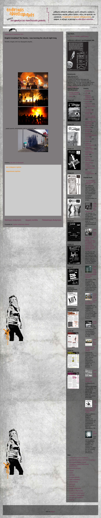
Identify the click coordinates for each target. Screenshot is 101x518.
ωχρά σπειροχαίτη (74, 479)
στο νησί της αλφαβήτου (76, 497)
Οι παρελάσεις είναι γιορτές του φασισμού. (90, 182)
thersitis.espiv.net (72, 87)
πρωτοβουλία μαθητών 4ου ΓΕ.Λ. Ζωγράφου (82, 460)
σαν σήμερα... (95, 433)
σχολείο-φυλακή (89, 168)
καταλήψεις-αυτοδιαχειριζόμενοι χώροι (91, 135)
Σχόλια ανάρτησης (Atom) (21, 224)
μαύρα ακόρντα (73, 482)
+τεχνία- (71, 470)
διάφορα (87, 127)
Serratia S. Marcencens (76, 491)
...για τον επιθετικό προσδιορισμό (79, 36)
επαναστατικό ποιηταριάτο (76, 493)
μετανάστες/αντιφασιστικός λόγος (89, 152)
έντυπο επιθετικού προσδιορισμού (74, 93)
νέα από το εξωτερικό (17, 162)
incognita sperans (74, 477)
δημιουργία (88, 125)
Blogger (52, 511)
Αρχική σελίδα (31, 220)
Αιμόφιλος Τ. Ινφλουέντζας (76, 495)
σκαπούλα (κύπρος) (75, 468)
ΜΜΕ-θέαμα (88, 99)
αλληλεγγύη (88, 104)
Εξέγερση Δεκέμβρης (88, 96)
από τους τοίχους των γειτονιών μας (90, 116)
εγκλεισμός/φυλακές (88, 130)
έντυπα (87, 101)
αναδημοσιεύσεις (90, 106)
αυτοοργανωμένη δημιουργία (90, 122)
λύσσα (71, 473)
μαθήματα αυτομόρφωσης (89, 144)
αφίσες (71, 96)
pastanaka (72, 484)
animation (88, 91)
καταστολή (88, 139)
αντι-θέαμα (88, 110)
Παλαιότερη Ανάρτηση (51, 220)
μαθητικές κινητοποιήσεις (89, 148)
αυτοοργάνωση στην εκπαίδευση (78, 457)
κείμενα (87, 141)
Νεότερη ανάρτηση (13, 220)
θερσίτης (71, 499)
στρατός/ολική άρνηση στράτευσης (89, 164)
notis (86, 93)
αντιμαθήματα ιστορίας (89, 112)
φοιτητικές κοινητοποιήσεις (89, 172)
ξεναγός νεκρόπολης (75, 488)
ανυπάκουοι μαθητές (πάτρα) (77, 462)
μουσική (87, 156)
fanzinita (71, 486)
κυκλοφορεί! (95, 322)
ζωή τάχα (71, 475)
